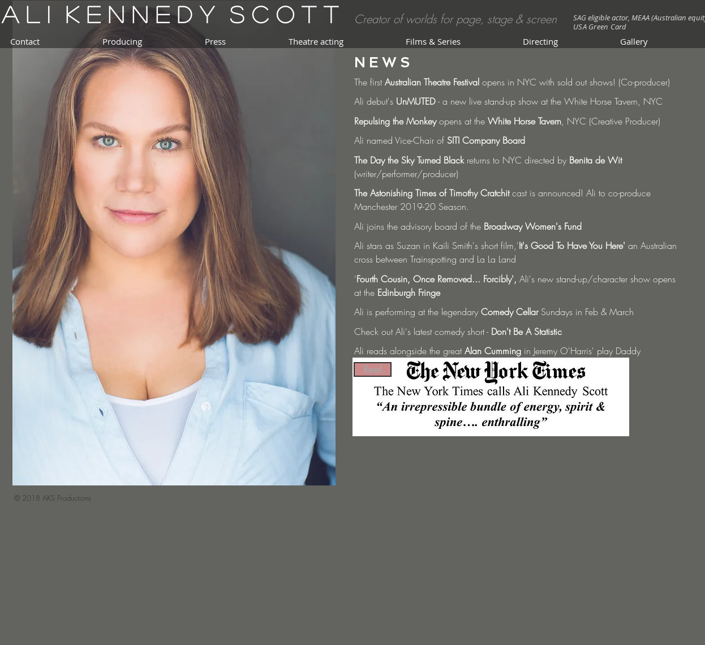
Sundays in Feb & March (586, 312)
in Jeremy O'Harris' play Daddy (580, 351)
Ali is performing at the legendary (417, 312)
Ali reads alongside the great (409, 351)
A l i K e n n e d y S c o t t (170, 13)
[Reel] (373, 369)
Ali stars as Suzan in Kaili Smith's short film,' (436, 245)
